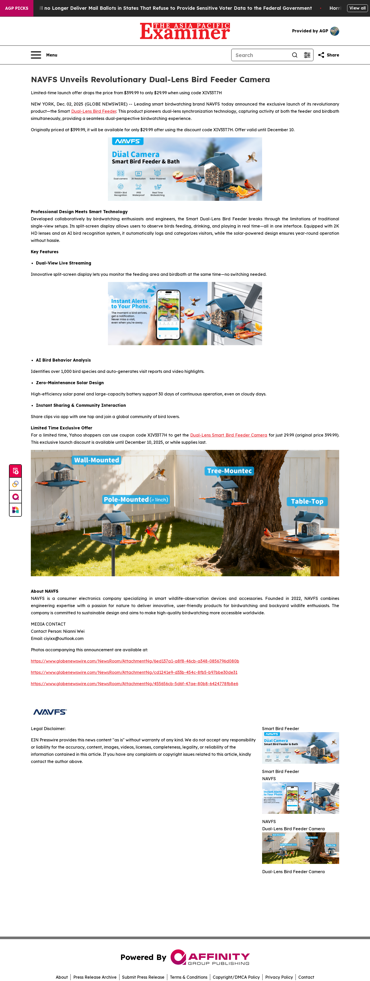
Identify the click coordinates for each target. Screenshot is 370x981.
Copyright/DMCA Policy (236, 977)
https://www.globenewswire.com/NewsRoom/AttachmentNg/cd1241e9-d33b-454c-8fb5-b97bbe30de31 (134, 672)
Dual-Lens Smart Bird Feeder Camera (228, 435)
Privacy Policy (279, 977)
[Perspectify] (15, 484)
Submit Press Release (143, 977)
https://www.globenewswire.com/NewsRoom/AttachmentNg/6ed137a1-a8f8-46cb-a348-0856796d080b (135, 661)
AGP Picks (16, 8)
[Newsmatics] (15, 509)
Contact (306, 977)
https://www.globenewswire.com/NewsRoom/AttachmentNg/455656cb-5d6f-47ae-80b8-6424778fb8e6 (134, 683)
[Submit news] (15, 471)
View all (357, 8)
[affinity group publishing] (15, 496)
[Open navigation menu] (44, 55)
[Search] (260, 55)
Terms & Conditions (188, 977)
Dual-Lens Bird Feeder (93, 111)
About (62, 977)
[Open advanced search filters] (307, 55)
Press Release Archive (95, 977)
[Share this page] (328, 55)
